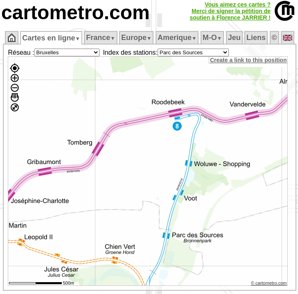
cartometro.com (75, 12)
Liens (256, 37)
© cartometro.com (269, 283)
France (100, 37)
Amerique (177, 37)
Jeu (234, 37)
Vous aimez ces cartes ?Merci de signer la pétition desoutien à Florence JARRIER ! (230, 11)
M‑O (212, 37)
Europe (136, 37)
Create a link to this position (248, 60)
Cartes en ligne (51, 38)
